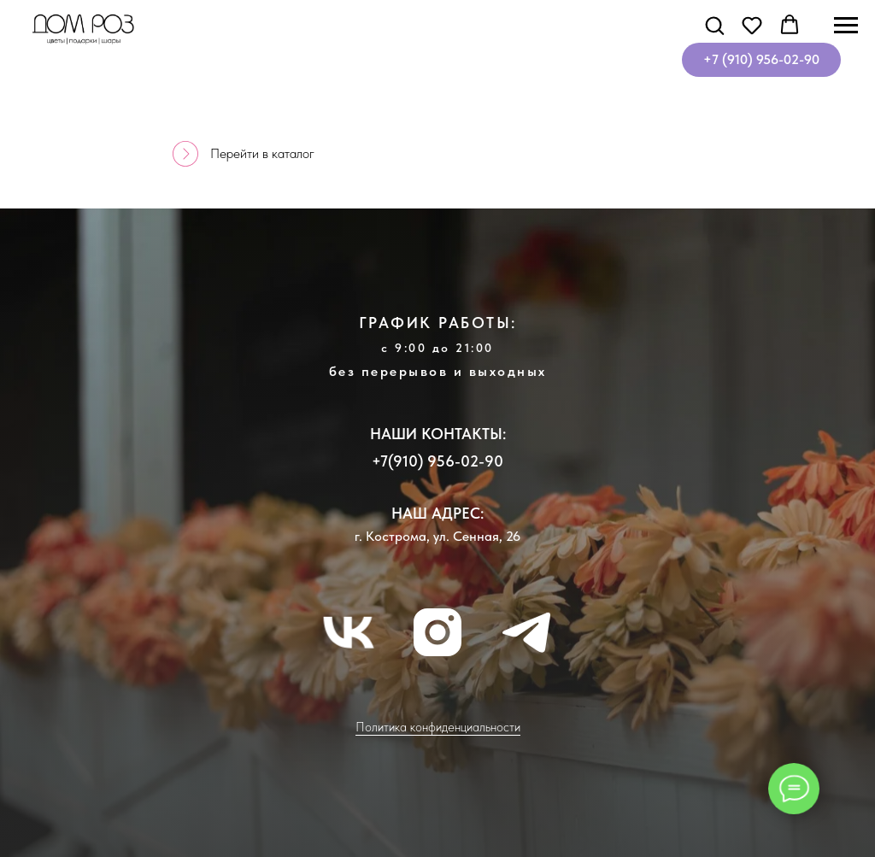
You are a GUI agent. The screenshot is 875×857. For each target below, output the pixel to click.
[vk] (349, 632)
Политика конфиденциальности (437, 727)
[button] (714, 25)
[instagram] (437, 632)
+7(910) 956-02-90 (437, 461)
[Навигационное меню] (846, 25)
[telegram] (526, 632)
